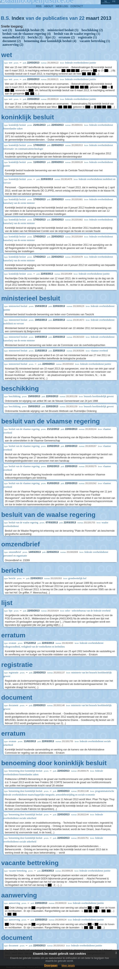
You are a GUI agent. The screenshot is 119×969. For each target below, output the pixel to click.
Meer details (68, 965)
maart (92, 18)
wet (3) (7, 30)
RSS (38, 6)
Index (18, 18)
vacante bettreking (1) (95, 41)
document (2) (11, 41)
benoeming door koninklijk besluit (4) (50, 41)
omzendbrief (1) (13, 37)
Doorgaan (50, 965)
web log (62, 6)
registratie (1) (87, 37)
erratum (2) (67, 37)
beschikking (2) (92, 30)
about (48, 6)
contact (77, 6)
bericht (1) (35, 37)
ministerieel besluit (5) (63, 30)
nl (105, 1)
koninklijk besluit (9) (29, 30)
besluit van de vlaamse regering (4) (26, 33)
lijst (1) (50, 37)
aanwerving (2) (12, 44)
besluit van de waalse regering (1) (77, 33)
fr (113, 1)
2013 (106, 18)
